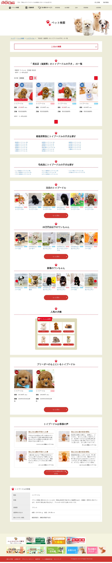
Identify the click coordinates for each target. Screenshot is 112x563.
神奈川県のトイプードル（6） (49, 148)
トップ (13, 39)
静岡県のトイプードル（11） (48, 143)
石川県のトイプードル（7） (75, 145)
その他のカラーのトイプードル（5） (77, 173)
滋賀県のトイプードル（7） (21, 146)
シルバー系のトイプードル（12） (76, 171)
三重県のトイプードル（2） (75, 150)
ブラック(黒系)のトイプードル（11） (23, 173)
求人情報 (97, 3)
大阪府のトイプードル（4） (48, 150)
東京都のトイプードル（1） (48, 152)
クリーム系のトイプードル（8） (49, 173)
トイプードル (30, 39)
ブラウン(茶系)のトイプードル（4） (23, 175)
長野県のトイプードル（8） (48, 145)
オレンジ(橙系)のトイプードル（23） (50, 171)
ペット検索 (20, 39)
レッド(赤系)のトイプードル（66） (23, 171)
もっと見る (56, 216)
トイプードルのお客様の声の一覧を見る (56, 473)
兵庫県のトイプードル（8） (21, 145)
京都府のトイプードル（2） (21, 152)
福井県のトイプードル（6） (21, 148)
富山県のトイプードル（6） (75, 146)
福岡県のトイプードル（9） (75, 143)
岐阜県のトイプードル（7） (48, 146)
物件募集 (106, 3)
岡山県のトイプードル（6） (75, 148)
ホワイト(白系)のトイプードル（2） (50, 175)
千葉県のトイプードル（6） (21, 150)
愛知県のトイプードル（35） (21, 143)
